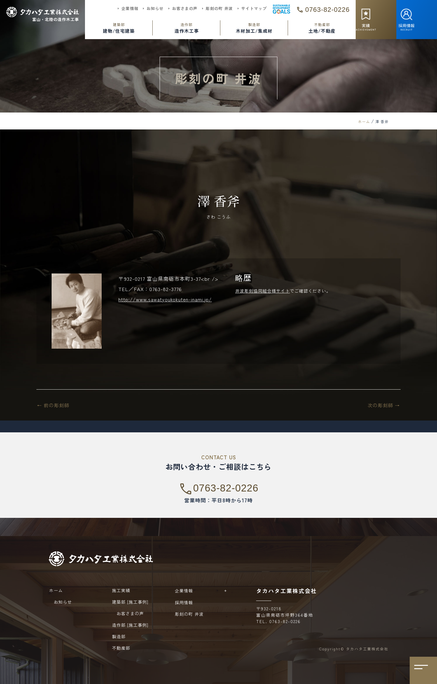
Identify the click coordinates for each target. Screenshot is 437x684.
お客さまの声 (128, 613)
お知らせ (60, 602)
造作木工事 (186, 28)
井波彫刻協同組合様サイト (262, 291)
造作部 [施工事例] (130, 625)
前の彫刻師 (54, 404)
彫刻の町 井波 (189, 614)
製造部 (119, 636)
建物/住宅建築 (119, 28)
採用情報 (184, 602)
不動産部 (121, 648)
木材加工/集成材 (254, 28)
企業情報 (202, 590)
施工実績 (121, 590)
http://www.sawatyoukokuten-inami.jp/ (167, 299)
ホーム (364, 121)
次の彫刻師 (382, 404)
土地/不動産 (322, 28)
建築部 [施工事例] (130, 602)
